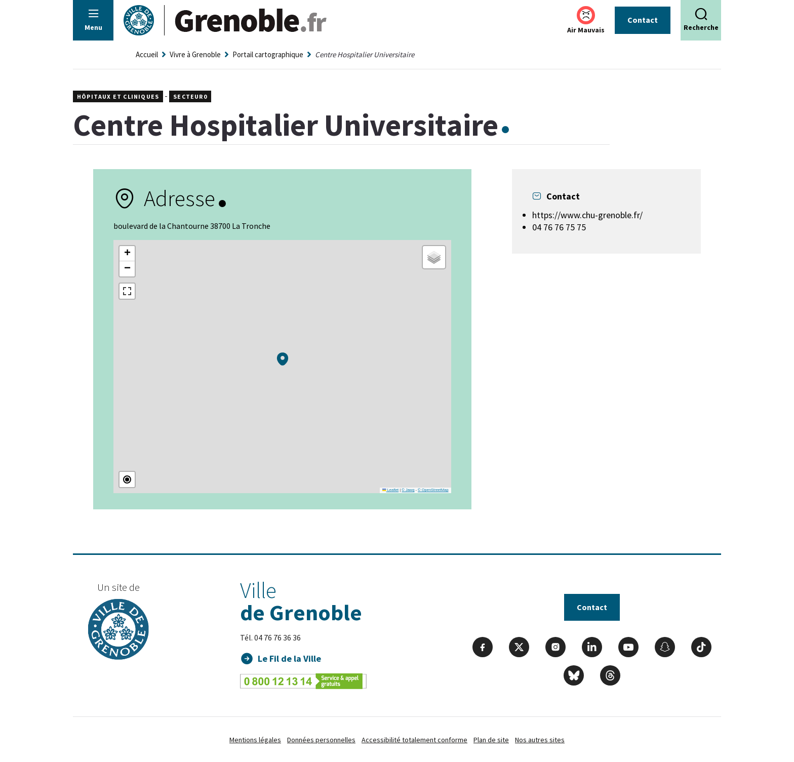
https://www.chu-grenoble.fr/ (587, 215)
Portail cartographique (267, 54)
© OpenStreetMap (433, 490)
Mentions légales (255, 739)
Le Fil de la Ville (289, 658)
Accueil (147, 54)
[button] (282, 359)
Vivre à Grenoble (195, 54)
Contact (642, 20)
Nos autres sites (540, 739)
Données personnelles (321, 739)
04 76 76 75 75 (559, 227)
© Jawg (408, 490)
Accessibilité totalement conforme (414, 739)
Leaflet (390, 490)
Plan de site (491, 739)
